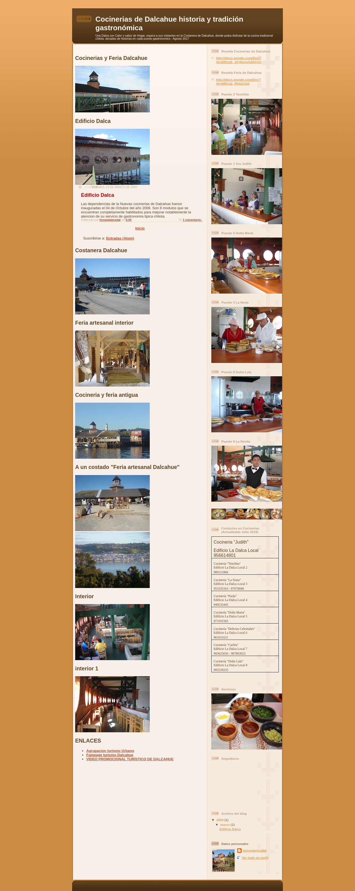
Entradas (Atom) (120, 238)
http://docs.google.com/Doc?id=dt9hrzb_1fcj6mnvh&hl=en (238, 60)
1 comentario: (192, 219)
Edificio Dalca (97, 195)
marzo (225, 824)
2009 (220, 820)
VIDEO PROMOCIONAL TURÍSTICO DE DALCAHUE (130, 759)
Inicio (140, 228)
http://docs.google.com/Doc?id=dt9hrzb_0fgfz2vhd (238, 81)
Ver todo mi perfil (255, 857)
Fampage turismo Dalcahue (109, 755)
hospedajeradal (255, 850)
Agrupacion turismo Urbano (110, 751)
